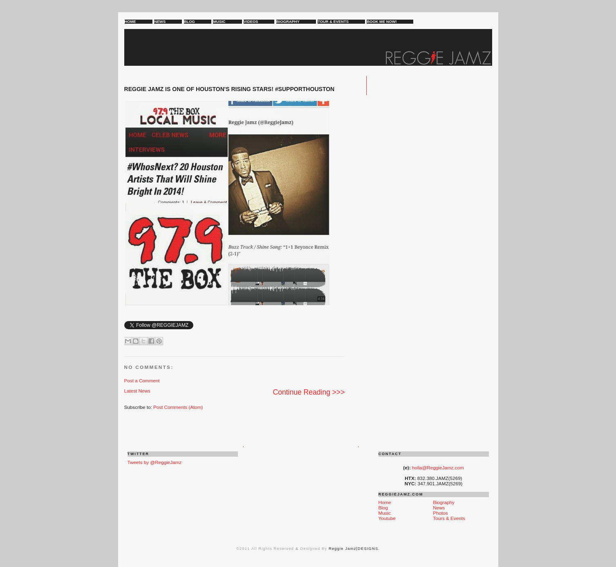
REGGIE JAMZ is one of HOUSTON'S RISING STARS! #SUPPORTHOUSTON (229, 89)
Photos (440, 513)
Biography (444, 502)
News (439, 507)
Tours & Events (449, 518)
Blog (383, 507)
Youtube (387, 518)
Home (385, 502)
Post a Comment (142, 380)
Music (385, 513)
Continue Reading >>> (309, 392)
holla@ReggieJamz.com (438, 467)
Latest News (137, 390)
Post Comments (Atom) (178, 407)
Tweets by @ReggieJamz (155, 462)
